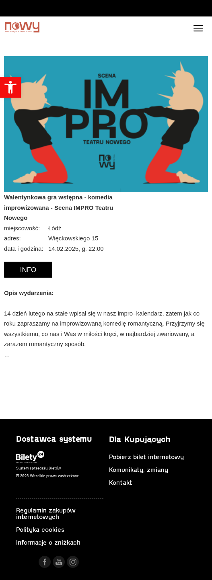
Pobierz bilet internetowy (146, 456)
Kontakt (120, 482)
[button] (10, 87)
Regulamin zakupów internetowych (46, 513)
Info (28, 270)
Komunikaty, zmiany (138, 469)
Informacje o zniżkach (48, 542)
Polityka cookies (40, 529)
